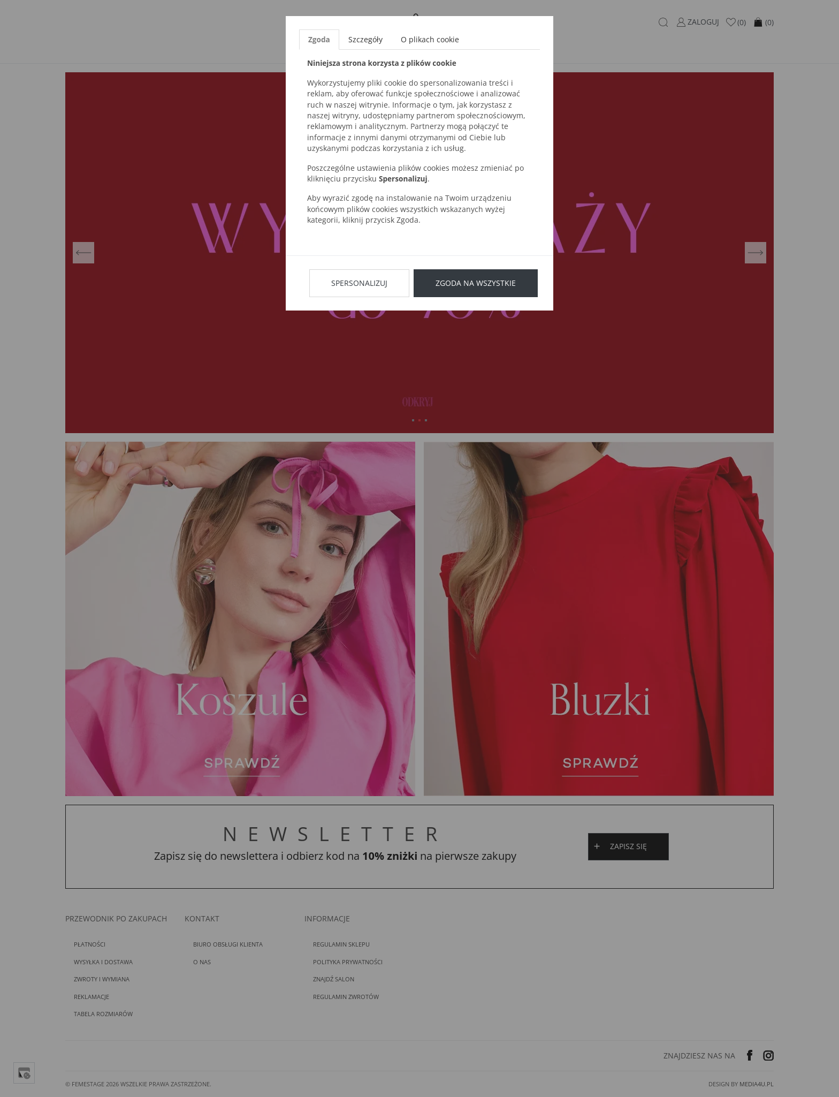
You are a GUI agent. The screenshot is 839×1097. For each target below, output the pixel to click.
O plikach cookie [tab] (430, 39)
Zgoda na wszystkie (476, 283)
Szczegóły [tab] (365, 39)
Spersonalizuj (359, 283)
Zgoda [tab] (319, 39)
